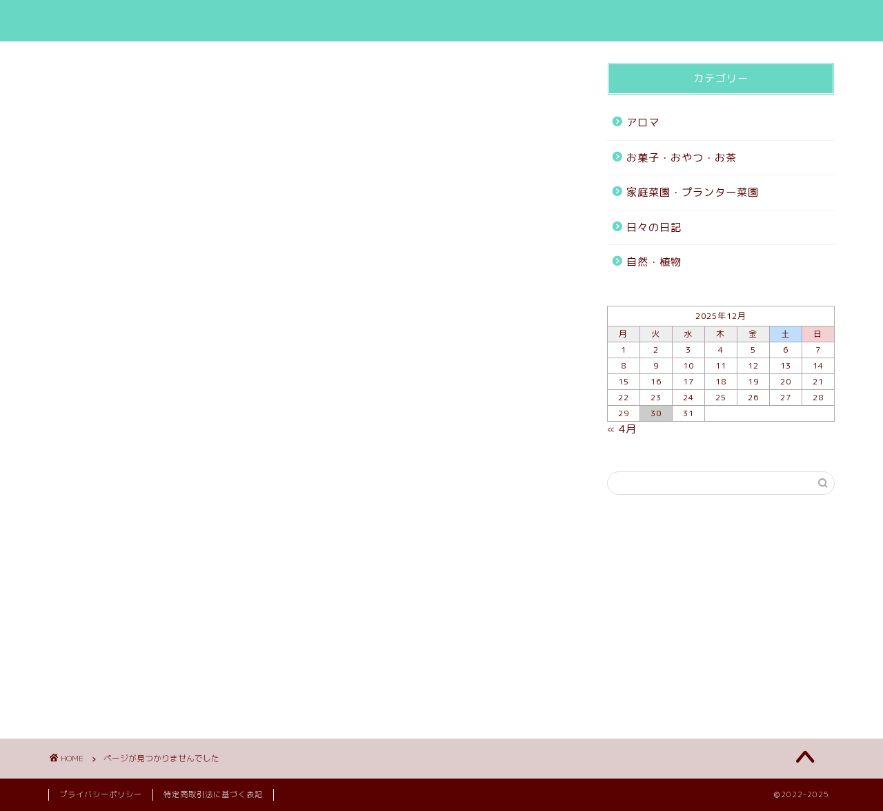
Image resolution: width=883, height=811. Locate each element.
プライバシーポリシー (100, 794)
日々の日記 (112, 679)
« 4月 (622, 429)
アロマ (100, 619)
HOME (551, 22)
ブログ (624, 22)
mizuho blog (100, 20)
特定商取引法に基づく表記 (213, 794)
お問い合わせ (718, 22)
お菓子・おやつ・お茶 (141, 639)
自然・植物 (112, 699)
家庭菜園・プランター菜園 (153, 659)
